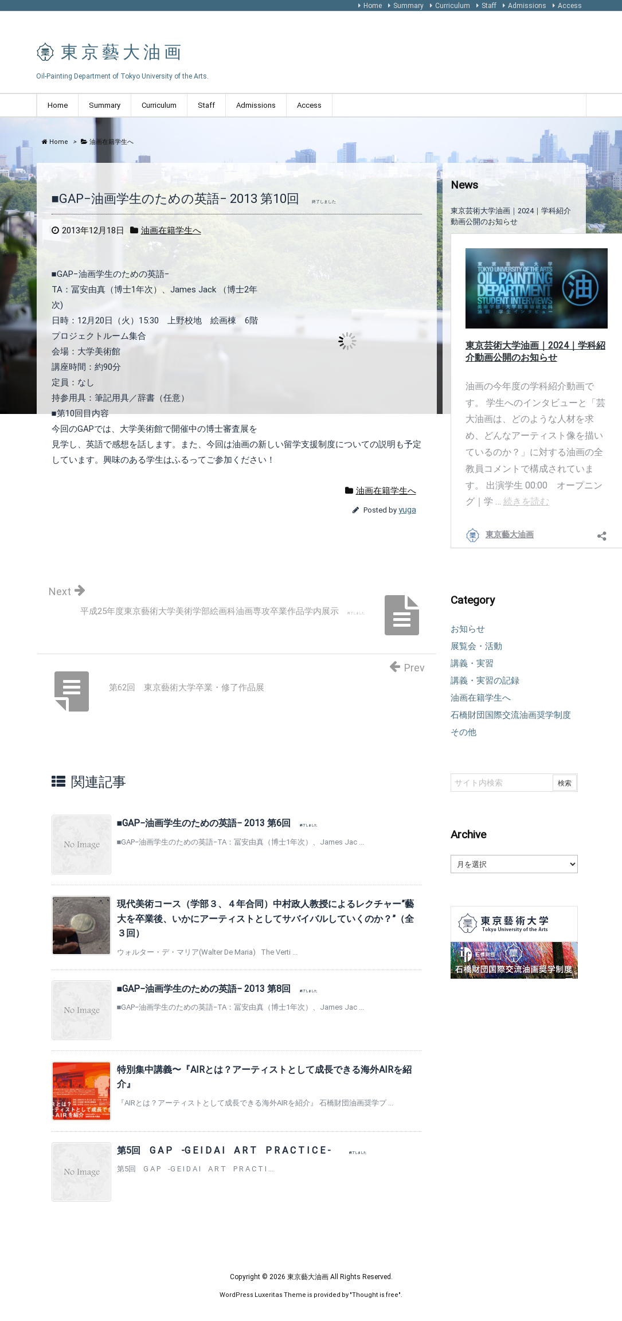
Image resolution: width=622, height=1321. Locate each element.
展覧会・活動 (476, 646)
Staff (489, 6)
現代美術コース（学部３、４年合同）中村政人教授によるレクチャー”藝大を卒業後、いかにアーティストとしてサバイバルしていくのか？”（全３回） (265, 918)
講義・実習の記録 (485, 680)
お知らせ (468, 629)
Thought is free (375, 1295)
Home (372, 6)
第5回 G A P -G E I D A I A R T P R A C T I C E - (241, 1150)
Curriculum (452, 6)
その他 (463, 732)
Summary (408, 6)
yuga (407, 510)
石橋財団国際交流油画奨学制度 (511, 715)
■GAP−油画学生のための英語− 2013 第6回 (217, 823)
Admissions (527, 6)
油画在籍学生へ (171, 230)
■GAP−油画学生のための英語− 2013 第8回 (217, 988)
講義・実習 (472, 663)
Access (570, 6)
